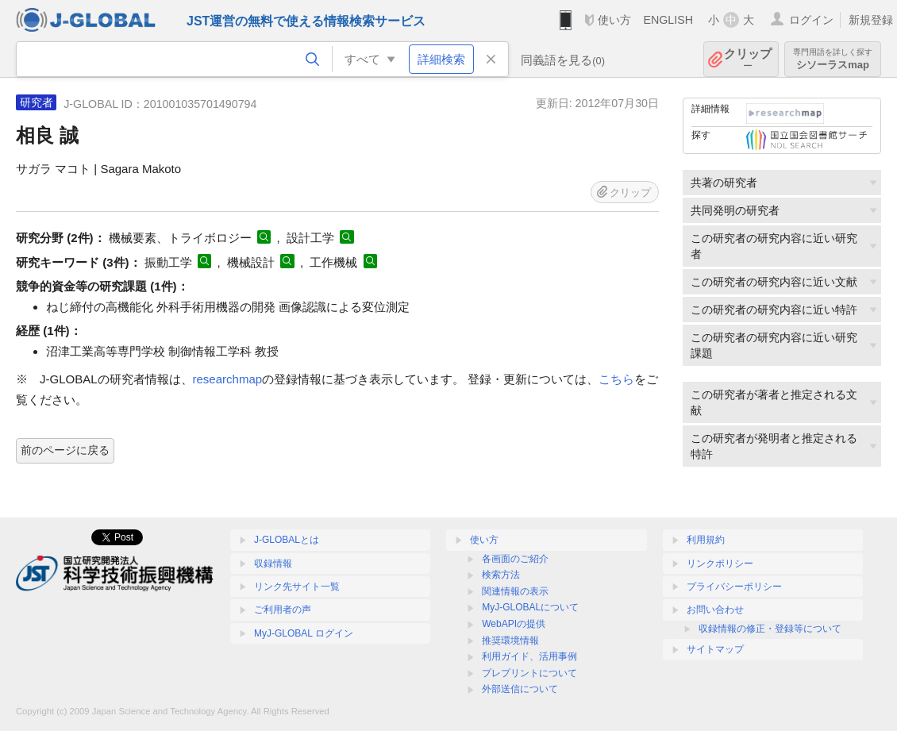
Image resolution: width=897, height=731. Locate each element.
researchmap (228, 379)
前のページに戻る (65, 450)
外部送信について (520, 688)
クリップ (748, 59)
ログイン (811, 19)
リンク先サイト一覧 (297, 586)
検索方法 (501, 574)
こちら (616, 379)
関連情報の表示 (515, 591)
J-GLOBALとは (286, 539)
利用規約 (706, 539)
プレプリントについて (529, 673)
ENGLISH (668, 19)
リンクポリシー (720, 563)
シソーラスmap (832, 59)
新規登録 (871, 19)
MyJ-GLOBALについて (530, 607)
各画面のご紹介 (515, 558)
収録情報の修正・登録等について (770, 628)
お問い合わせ (715, 609)
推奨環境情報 (510, 640)
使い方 (614, 19)
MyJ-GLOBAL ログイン (303, 633)
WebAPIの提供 (513, 623)
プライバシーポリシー (734, 586)
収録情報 (273, 563)
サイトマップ (715, 649)
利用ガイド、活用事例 (529, 656)
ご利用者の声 (282, 609)
